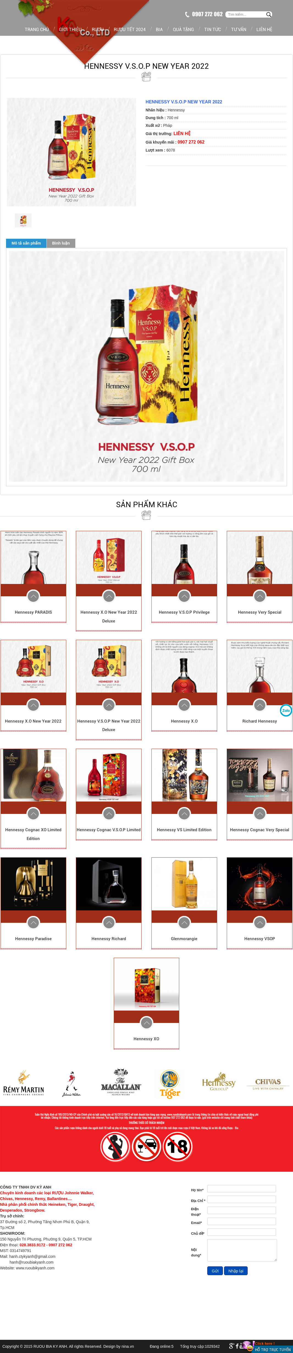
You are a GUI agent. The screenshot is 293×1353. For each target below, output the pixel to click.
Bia (159, 29)
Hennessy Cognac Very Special (259, 829)
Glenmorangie (184, 938)
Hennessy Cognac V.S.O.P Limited (109, 829)
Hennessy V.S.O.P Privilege (184, 612)
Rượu (98, 29)
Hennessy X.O (184, 721)
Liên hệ (264, 29)
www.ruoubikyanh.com (35, 1268)
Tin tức (212, 29)
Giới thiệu (70, 29)
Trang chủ (37, 29)
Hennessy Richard (109, 938)
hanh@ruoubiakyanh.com (32, 1262)
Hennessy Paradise (33, 938)
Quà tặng (183, 29)
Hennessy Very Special (259, 612)
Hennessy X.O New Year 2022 (33, 721)
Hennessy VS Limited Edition (184, 829)
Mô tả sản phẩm (26, 243)
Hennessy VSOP (259, 938)
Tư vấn (238, 29)
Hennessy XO (146, 1038)
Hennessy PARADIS (33, 612)
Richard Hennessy (259, 721)
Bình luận (61, 243)
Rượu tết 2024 (130, 29)
